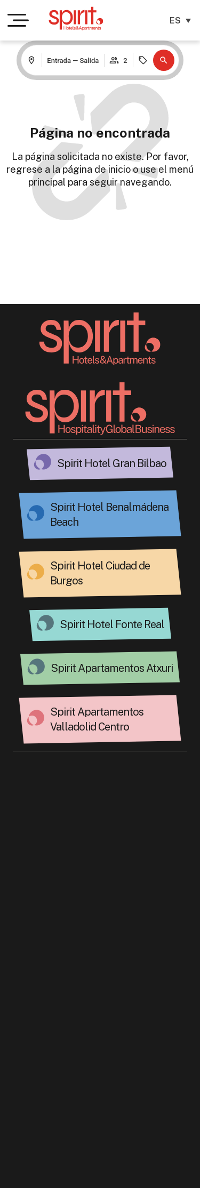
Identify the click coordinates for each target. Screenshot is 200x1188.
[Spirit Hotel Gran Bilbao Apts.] (43, 462)
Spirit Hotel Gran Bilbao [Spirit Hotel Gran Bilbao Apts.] (111, 463)
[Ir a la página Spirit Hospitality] (100, 408)
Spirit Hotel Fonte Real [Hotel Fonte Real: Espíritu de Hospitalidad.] (112, 624)
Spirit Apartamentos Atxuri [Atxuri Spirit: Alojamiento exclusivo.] (112, 668)
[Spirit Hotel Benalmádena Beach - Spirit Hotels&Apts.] (36, 513)
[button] (163, 60)
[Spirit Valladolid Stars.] (36, 718)
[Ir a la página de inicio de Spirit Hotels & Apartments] (76, 18)
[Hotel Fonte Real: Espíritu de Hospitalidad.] (45, 623)
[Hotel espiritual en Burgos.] (36, 572)
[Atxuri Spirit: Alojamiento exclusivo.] (36, 666)
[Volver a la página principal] (100, 338)
